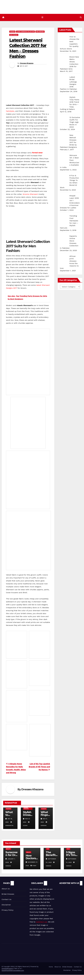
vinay (33, 866)
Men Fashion (14, 35)
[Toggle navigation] (42, 17)
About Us (6, 889)
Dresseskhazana (7, 969)
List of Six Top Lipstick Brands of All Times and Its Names (39, 767)
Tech (68, 849)
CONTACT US (41, 922)
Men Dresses (40, 31)
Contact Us (6, 900)
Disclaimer (6, 905)
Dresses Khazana (26, 63)
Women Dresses (26, 808)
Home (51, 967)
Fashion (12, 31)
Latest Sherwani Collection (25, 31)
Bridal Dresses (8, 894)
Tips (47, 849)
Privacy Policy (7, 910)
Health (28, 852)
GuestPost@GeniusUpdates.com (13, 971)
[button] (81, 17)
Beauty (8, 849)
